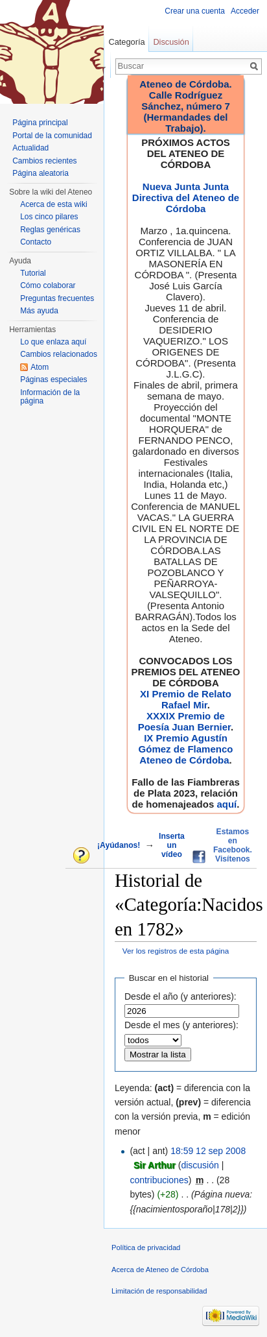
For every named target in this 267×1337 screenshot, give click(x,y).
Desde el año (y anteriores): (180, 996)
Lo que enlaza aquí (53, 341)
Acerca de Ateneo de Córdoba (160, 1269)
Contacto (35, 242)
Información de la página (50, 397)
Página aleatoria (40, 173)
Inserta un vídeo (172, 845)
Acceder (245, 11)
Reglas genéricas (50, 229)
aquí (226, 804)
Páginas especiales (53, 379)
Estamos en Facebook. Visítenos (232, 845)
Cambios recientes (44, 160)
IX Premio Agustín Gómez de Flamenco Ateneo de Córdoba (186, 748)
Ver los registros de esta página (175, 950)
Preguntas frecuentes (57, 298)
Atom (39, 367)
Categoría (126, 42)
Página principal (39, 122)
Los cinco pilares (49, 216)
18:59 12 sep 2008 (208, 1151)
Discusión (171, 42)
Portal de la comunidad (52, 135)
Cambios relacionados (58, 354)
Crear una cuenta (195, 11)
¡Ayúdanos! (118, 845)
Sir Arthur (155, 1165)
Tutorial (33, 273)
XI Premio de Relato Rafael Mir (185, 699)
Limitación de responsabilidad (159, 1291)
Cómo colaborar (47, 285)
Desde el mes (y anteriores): (181, 1025)
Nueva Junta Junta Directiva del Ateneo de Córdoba (185, 197)
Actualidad (30, 147)
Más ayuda (39, 310)
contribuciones (159, 1180)
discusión (199, 1165)
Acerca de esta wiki (53, 204)
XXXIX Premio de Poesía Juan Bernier (184, 721)
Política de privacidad (145, 1247)
